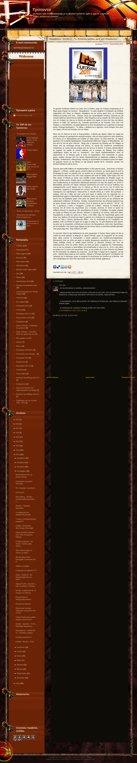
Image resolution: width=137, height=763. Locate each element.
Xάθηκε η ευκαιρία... (23, 566)
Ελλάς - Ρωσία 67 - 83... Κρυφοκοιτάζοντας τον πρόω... (24, 577)
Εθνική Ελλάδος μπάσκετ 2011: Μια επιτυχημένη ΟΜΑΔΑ (25, 534)
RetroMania (20, 266)
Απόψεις (19, 246)
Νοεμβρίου (20, 462)
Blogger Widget (28, 115)
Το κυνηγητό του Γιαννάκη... (27, 134)
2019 (17, 424)
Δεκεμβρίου (21, 458)
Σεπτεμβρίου (21, 471)
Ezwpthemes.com (89, 759)
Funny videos (21, 374)
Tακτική (19, 310)
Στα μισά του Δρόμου (23, 604)
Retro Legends (21, 254)
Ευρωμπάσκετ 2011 (23, 318)
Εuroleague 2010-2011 (24, 350)
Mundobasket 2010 (23, 281)
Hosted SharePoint (66, 759)
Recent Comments (18, 115)
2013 (17, 446)
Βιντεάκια (19, 258)
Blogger (89, 757)
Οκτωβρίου (21, 467)
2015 (17, 437)
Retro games (21, 262)
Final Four (20, 298)
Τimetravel (20, 370)
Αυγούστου (21, 647)
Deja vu (19, 346)
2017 (17, 428)
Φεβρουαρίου (21, 673)
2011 (17, 454)
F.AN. (60, 285)
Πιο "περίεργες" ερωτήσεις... (26, 488)
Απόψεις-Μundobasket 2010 (26, 285)
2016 (17, 433)
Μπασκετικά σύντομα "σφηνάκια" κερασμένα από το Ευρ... (26, 610)
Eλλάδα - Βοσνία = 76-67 (25, 642)
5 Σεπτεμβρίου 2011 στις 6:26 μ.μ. (73, 310)
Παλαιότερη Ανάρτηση (128, 377)
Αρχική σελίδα (90, 377)
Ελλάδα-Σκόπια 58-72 (24, 637)
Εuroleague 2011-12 (24, 314)
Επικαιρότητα (21, 384)
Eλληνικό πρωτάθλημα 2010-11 (27, 394)
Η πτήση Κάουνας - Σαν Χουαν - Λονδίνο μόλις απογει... (24, 544)
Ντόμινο (19, 342)
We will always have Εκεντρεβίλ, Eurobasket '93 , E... (26, 559)
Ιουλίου (19, 652)
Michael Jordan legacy (24, 270)
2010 (17, 683)
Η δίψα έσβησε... (33, 150)
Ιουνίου (19, 656)
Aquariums (56, 759)
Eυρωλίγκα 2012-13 (23, 366)
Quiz (18, 274)
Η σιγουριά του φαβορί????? (26, 570)
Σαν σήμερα (20, 302)
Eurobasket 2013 (22, 358)
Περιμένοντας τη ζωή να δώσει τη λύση (33, 223)
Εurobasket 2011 (22, 306)
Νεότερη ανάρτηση (52, 377)
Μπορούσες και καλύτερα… (26, 354)
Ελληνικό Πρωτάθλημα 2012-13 (27, 378)
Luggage (49, 759)
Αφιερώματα (21, 250)
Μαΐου (19, 660)
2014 (17, 441)
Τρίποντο (42, 9)
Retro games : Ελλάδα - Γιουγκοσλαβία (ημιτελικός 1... (25, 499)
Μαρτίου (20, 669)
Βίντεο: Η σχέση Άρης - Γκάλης (28, 211)
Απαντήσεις (20, 492)
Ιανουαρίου (21, 678)
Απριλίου (20, 665)
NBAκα (19, 277)
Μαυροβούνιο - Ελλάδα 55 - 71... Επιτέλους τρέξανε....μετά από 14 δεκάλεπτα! (83, 39)
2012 (17, 450)
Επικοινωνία (21, 362)
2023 (17, 420)
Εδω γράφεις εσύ (22, 338)
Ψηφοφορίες (21, 322)
